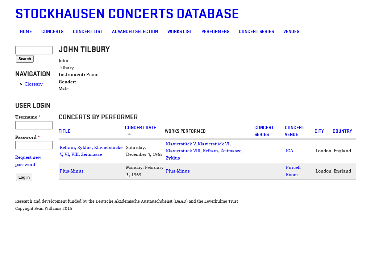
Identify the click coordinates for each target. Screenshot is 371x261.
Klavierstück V (180, 144)
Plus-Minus (72, 171)
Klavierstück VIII (183, 151)
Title (64, 131)
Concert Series (256, 31)
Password (27, 137)
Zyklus (173, 158)
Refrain (210, 151)
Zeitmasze (231, 151)
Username (28, 117)
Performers (215, 31)
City (319, 131)
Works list (179, 31)
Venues (291, 31)
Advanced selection (135, 31)
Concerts (52, 31)
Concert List (88, 31)
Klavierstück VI (213, 144)
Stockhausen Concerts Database (127, 13)
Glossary (34, 84)
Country (342, 131)
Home (26, 31)
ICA (289, 151)
